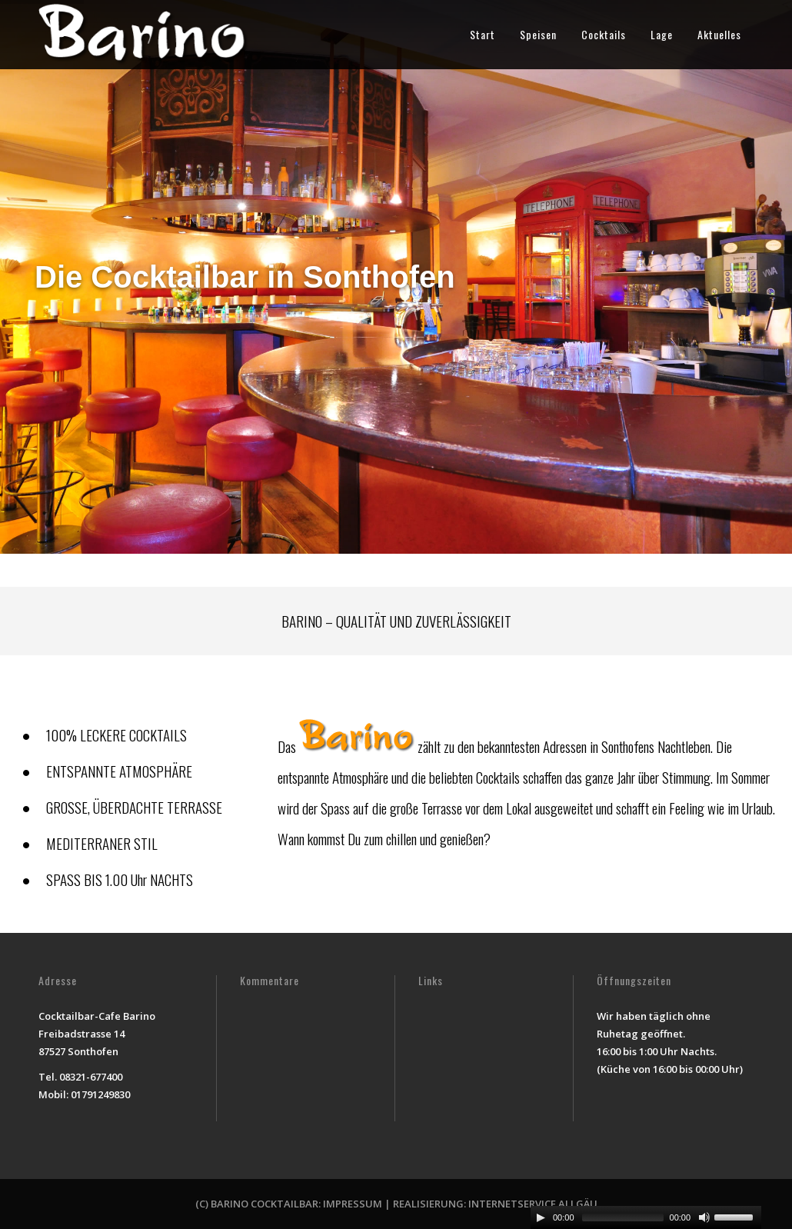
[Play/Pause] (540, 1217)
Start (482, 34)
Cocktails (603, 34)
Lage (662, 34)
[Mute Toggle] (704, 1217)
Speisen (538, 34)
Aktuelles (719, 34)
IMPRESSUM (352, 1204)
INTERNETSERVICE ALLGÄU (532, 1204)
